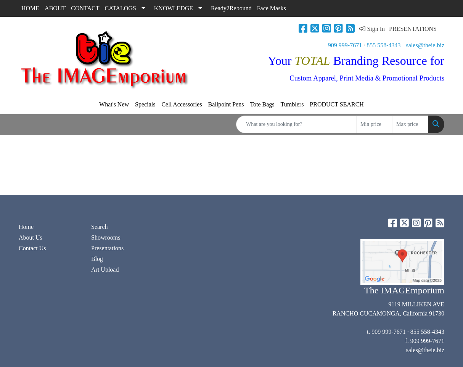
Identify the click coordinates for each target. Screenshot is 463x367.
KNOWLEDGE (173, 8)
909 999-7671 (345, 45)
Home (26, 227)
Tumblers (292, 104)
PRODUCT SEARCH (337, 104)
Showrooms (105, 237)
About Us (30, 237)
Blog (97, 259)
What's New (114, 104)
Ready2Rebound (231, 8)
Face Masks (271, 8)
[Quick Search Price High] (410, 124)
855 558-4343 (383, 45)
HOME (30, 8)
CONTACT (85, 8)
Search (99, 227)
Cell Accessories (181, 104)
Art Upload (105, 269)
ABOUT (55, 8)
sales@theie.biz (425, 45)
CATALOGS (120, 8)
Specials (145, 104)
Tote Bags (262, 104)
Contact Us (32, 248)
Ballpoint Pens (226, 104)
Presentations (107, 248)
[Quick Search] (296, 124)
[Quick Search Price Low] (374, 124)
